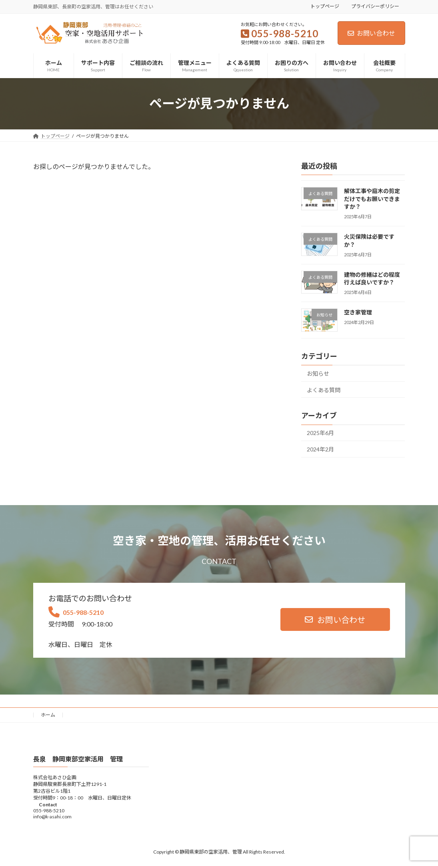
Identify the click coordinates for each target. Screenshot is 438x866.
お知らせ (318, 373)
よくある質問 (323, 389)
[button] (335, 619)
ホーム (48, 715)
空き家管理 (361, 312)
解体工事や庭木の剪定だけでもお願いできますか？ (372, 198)
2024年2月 (320, 449)
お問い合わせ (371, 33)
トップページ (324, 6)
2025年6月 (320, 432)
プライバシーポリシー (375, 6)
